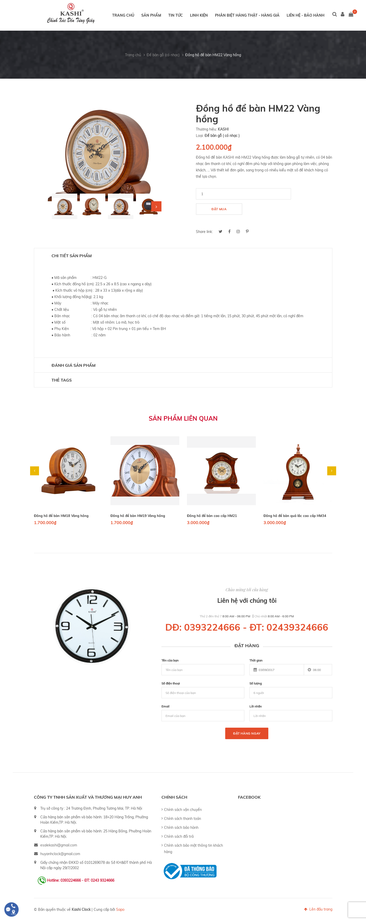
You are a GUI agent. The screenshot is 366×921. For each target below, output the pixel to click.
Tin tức (175, 15)
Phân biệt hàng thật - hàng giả (247, 15)
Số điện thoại (170, 683)
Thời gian (255, 660)
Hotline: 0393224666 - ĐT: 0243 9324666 (80, 880)
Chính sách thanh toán (182, 818)
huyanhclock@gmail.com (60, 854)
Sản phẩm (151, 15)
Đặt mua (218, 209)
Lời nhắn (255, 706)
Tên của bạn (170, 660)
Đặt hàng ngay (246, 733)
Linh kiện (199, 15)
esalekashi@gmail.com (58, 845)
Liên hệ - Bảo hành (305, 15)
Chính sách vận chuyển (183, 809)
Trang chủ (123, 15)
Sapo (120, 909)
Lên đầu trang (318, 909)
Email (165, 706)
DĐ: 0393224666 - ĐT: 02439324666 (246, 627)
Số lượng (255, 683)
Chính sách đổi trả (179, 836)
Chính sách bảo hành (181, 827)
